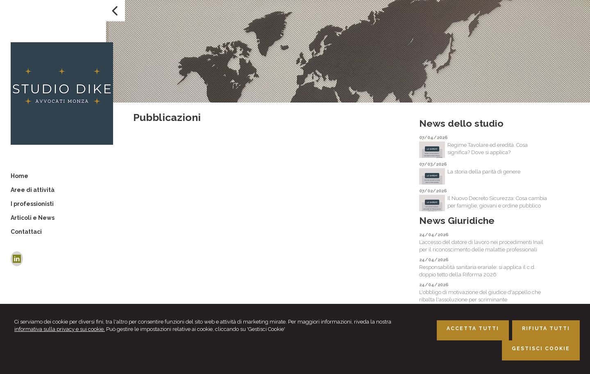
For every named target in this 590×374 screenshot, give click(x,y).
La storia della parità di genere (483, 172)
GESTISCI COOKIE (541, 348)
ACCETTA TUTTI (473, 328)
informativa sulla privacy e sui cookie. (59, 329)
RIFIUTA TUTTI (546, 328)
